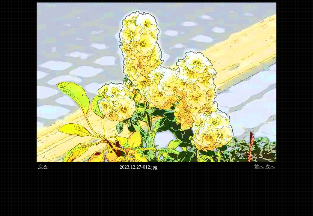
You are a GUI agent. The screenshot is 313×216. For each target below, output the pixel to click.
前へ (259, 166)
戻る (43, 166)
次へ (270, 166)
